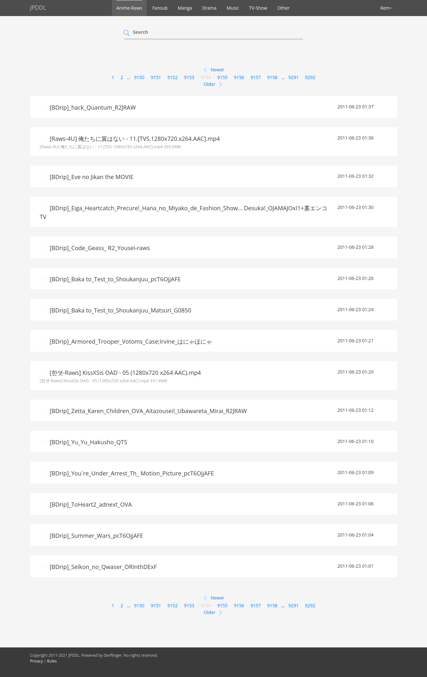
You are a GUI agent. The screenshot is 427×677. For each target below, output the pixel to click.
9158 (272, 77)
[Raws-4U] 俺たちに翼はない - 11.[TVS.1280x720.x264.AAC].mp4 (134, 138)
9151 (156, 77)
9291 (293, 77)
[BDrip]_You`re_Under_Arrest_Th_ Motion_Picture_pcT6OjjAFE (131, 473)
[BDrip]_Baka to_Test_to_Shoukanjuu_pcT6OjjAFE (114, 279)
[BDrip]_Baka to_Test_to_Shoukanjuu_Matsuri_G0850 (119, 310)
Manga (185, 8)
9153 (189, 77)
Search (140, 32)
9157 (255, 77)
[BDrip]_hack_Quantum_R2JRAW (92, 107)
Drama (209, 8)
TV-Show (258, 8)
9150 (139, 77)
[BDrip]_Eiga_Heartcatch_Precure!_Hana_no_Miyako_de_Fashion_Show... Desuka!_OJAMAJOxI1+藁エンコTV (183, 212)
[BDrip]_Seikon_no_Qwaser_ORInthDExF (102, 567)
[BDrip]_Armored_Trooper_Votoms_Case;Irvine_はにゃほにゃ (130, 341)
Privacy (36, 661)
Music (233, 8)
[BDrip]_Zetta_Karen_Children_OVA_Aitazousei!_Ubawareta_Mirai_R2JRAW (147, 411)
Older (213, 84)
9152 (172, 77)
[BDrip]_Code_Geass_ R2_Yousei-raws (99, 248)
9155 (222, 77)
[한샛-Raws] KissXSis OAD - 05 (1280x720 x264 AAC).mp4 (124, 372)
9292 (310, 77)
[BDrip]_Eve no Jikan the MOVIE (91, 177)
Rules (52, 661)
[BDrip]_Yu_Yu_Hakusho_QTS (87, 442)
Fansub (159, 8)
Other (283, 8)
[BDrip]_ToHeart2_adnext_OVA (90, 504)
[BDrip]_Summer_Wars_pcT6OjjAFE (96, 535)
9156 (239, 77)
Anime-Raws (129, 8)
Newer (213, 70)
